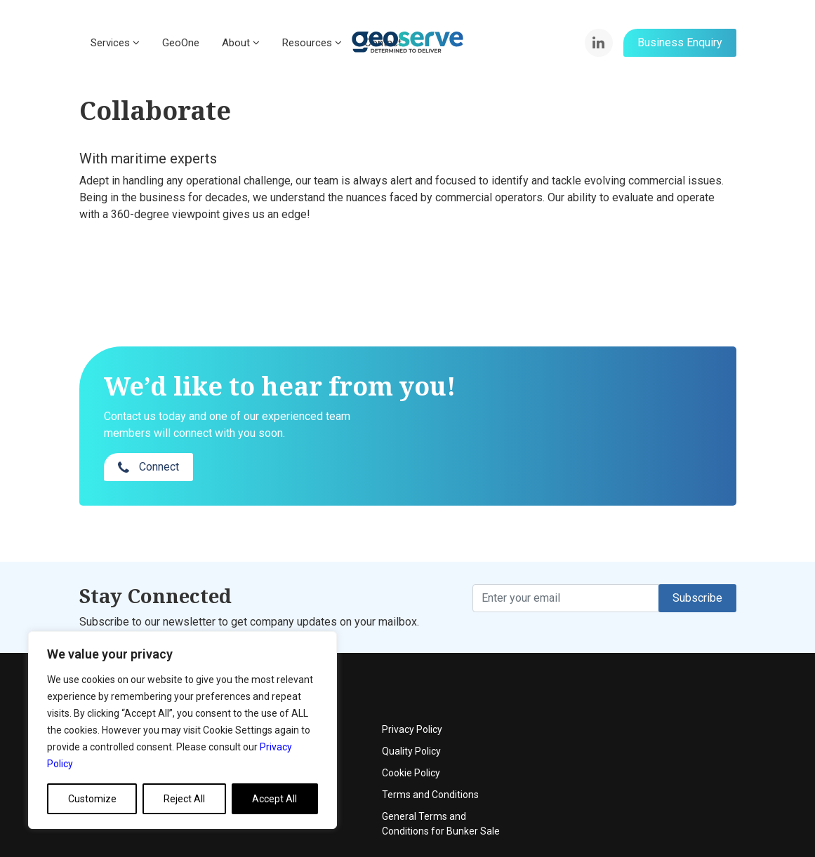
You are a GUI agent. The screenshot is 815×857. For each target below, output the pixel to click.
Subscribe (697, 569)
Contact (324, 718)
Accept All (274, 798)
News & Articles (341, 739)
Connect (616, 412)
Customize (92, 798)
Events (322, 696)
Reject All (184, 798)
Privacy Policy (637, 674)
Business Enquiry (679, 42)
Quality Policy (636, 696)
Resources (312, 42)
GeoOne (180, 42)
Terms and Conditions (655, 739)
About (241, 42)
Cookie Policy (636, 718)
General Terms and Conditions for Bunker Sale (665, 769)
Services (115, 42)
